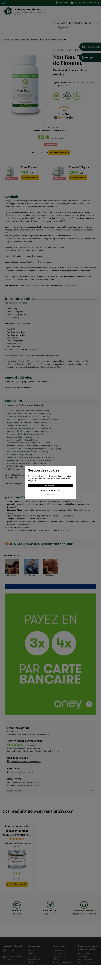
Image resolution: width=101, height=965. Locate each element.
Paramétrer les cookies (50, 490)
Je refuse (50, 494)
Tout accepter (50, 485)
